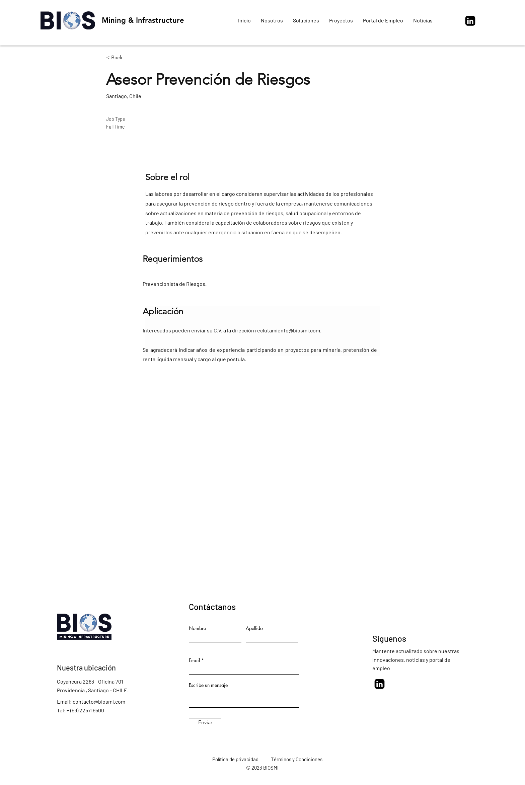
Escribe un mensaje (208, 685)
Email (194, 660)
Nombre (197, 628)
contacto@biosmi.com (99, 701)
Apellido (254, 628)
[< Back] (130, 57)
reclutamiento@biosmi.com (287, 330)
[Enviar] (205, 722)
